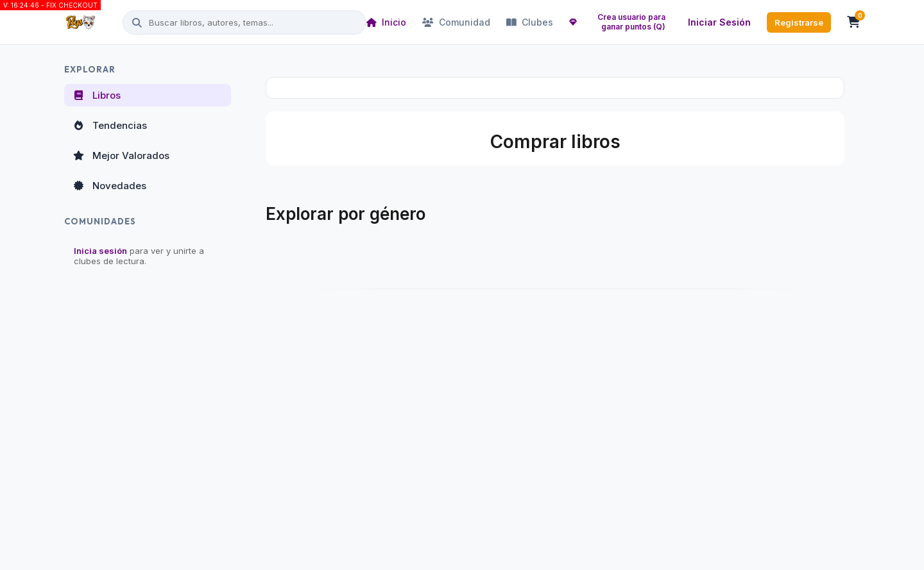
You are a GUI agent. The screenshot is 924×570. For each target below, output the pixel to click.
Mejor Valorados (120, 155)
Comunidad (456, 22)
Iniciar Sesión (719, 22)
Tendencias (109, 125)
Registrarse (798, 22)
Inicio (386, 22)
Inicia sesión (100, 251)
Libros (96, 95)
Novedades (109, 186)
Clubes (529, 22)
